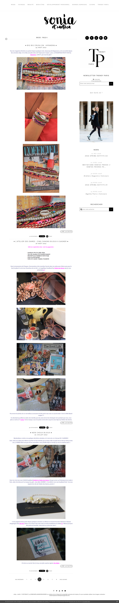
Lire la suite (66, 231)
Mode (13, 4)
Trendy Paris (103, 4)
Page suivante (63, 579)
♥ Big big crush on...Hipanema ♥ (41, 45)
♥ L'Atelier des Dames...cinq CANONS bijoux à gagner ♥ (41, 241)
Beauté (31, 4)
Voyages (21, 4)
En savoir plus (86, 601)
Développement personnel (58, 4)
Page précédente (19, 579)
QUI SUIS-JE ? (96, 93)
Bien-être (40, 4)
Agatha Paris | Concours (96, 195)
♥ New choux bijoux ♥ (41, 432)
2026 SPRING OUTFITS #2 (96, 157)
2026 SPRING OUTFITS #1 (96, 186)
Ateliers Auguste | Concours (96, 177)
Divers (92, 4)
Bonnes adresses (79, 4)
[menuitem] (13, 6)
